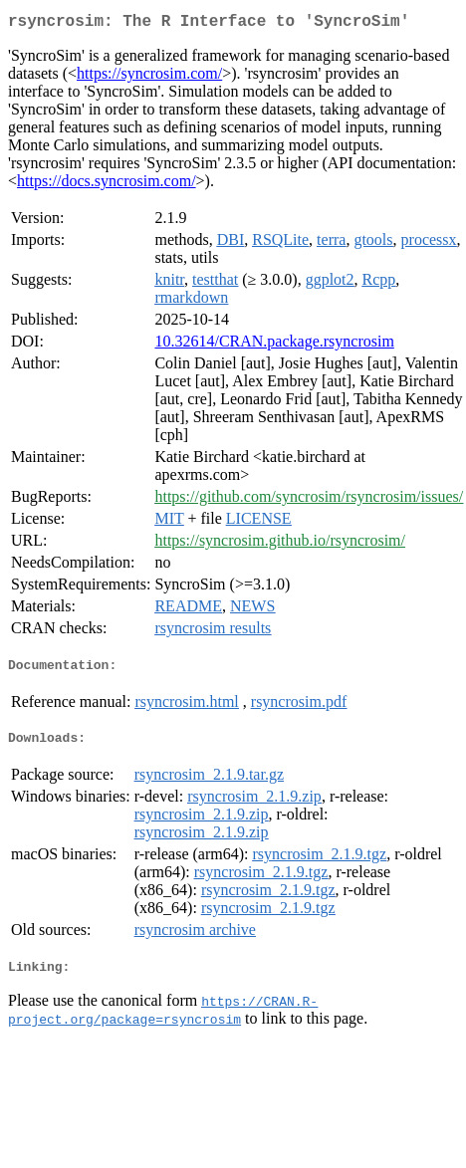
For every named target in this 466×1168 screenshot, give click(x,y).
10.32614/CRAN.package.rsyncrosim (273, 345)
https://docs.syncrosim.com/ (106, 184)
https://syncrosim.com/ (149, 77)
